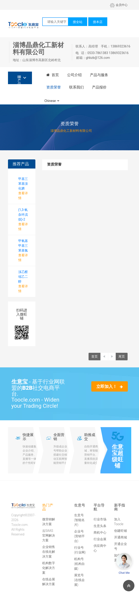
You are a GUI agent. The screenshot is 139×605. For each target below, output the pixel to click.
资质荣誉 (53, 87)
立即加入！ (109, 386)
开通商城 (120, 537)
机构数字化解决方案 (48, 567)
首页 (52, 75)
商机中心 (100, 532)
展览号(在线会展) (79, 580)
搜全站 (77, 22)
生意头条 (100, 526)
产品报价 (99, 87)
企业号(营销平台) (79, 536)
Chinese (50, 101)
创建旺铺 (120, 530)
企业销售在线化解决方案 (48, 551)
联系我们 (76, 87)
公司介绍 (74, 75)
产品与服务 (99, 75)
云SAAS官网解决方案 (48, 535)
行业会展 (100, 539)
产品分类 (19, 79)
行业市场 (100, 519)
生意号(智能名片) (79, 520)
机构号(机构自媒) (79, 563)
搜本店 (97, 22)
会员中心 (119, 5)
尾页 (121, 356)
